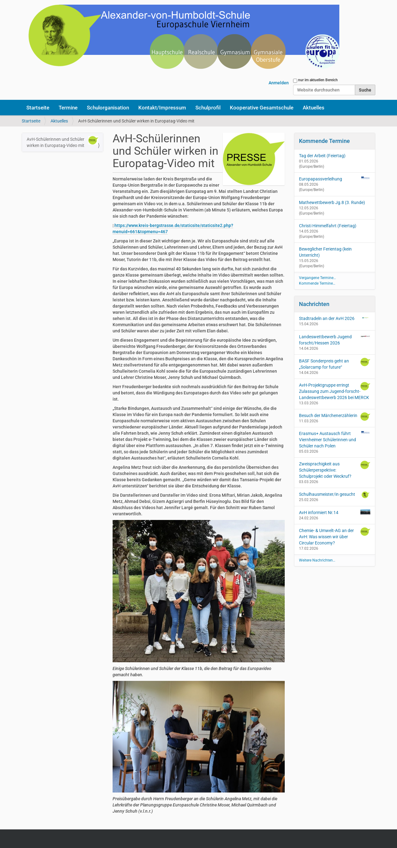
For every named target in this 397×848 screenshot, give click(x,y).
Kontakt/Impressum (162, 107)
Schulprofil (208, 107)
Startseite (37, 107)
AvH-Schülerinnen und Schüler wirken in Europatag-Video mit (62, 142)
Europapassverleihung (320, 178)
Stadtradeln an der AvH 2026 (335, 318)
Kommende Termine (324, 141)
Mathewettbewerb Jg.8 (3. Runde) (332, 202)
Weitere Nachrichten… (317, 560)
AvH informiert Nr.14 (335, 512)
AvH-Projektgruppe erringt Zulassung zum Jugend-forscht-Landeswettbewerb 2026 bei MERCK (335, 391)
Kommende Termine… (317, 283)
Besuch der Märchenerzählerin (335, 416)
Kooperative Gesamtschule (261, 107)
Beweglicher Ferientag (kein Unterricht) (325, 252)
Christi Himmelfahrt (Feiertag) (327, 225)
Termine (68, 107)
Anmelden (279, 82)
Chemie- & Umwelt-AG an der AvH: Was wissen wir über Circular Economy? (335, 536)
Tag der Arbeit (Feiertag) (322, 155)
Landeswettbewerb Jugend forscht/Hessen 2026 (335, 339)
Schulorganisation (108, 107)
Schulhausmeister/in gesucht (335, 495)
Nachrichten (314, 304)
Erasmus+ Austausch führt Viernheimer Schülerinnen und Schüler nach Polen (335, 439)
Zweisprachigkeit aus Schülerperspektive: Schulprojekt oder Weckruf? (335, 470)
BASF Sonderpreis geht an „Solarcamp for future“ (335, 364)
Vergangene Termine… (317, 278)
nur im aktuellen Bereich (318, 80)
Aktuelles (313, 107)
